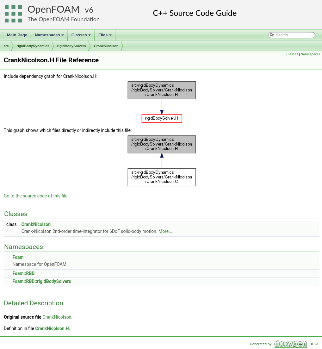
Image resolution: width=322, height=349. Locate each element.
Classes (81, 37)
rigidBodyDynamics (33, 46)
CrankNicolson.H (59, 317)
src (6, 46)
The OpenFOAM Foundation (64, 19)
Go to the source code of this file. (36, 195)
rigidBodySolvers (71, 46)
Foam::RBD (23, 273)
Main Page (17, 35)
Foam (17, 257)
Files (105, 37)
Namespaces (50, 37)
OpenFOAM (54, 9)
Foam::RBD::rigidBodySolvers (41, 281)
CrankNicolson (106, 46)
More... (165, 231)
